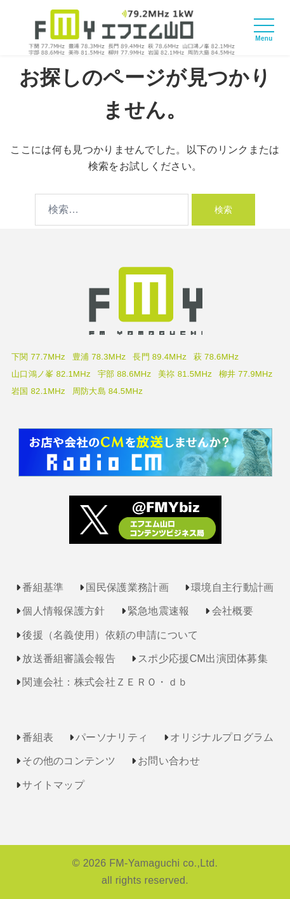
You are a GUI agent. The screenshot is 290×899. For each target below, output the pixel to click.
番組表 (37, 737)
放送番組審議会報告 (68, 658)
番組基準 (42, 587)
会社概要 (232, 610)
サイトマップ (53, 785)
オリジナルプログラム (222, 737)
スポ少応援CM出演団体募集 (203, 658)
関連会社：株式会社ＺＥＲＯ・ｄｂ (105, 682)
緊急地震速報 (159, 610)
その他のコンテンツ (68, 760)
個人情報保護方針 (63, 610)
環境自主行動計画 (232, 587)
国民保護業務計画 (127, 587)
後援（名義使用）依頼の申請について (110, 635)
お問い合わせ (169, 760)
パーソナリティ (112, 737)
